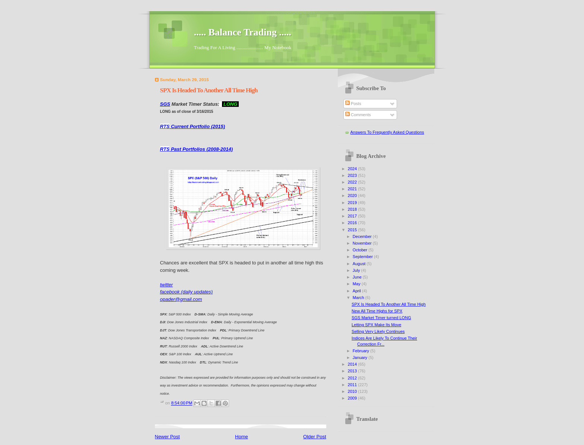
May (357, 284)
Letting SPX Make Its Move (376, 324)
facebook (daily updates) (186, 292)
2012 (353, 378)
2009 (353, 398)
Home (241, 436)
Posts (353, 103)
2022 (353, 182)
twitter (166, 284)
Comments (358, 114)
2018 (353, 209)
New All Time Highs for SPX (377, 311)
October (360, 250)
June (358, 277)
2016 (353, 222)
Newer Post (167, 436)
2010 (353, 391)
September (363, 256)
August (359, 263)
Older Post (314, 436)
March (359, 297)
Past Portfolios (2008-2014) (196, 149)
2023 (353, 175)
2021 (353, 189)
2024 (353, 168)
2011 (353, 384)
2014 (353, 364)
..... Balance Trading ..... (242, 32)
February (361, 351)
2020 (353, 195)
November (363, 243)
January (360, 357)
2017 (353, 216)
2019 (353, 202)
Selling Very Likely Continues (378, 331)
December (363, 236)
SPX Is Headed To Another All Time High (389, 304)
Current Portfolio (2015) (192, 126)
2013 (353, 371)
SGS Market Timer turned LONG (381, 317)
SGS (165, 104)
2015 (353, 230)
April (357, 291)
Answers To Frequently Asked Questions (387, 132)
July (357, 270)
